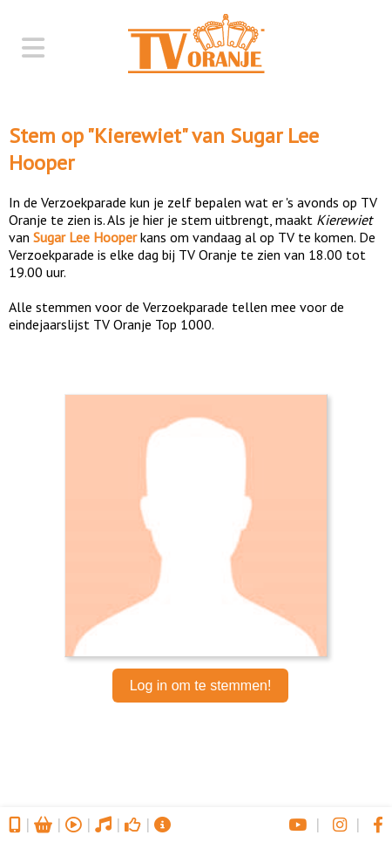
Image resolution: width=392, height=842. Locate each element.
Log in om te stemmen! (201, 685)
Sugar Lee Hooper (85, 237)
